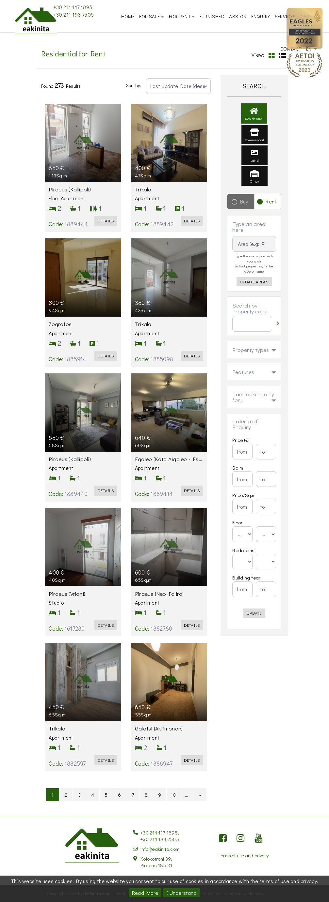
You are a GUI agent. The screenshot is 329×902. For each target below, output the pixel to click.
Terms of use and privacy (244, 855)
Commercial (254, 145)
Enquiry (260, 16)
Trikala (145, 199)
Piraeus (70, 199)
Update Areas (254, 291)
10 (173, 803)
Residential (254, 123)
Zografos (61, 333)
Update (254, 622)
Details (106, 230)
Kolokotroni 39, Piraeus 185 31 (156, 861)
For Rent (179, 16)
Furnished (212, 16)
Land (255, 166)
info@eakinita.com (159, 848)
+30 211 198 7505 (73, 14)
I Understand (181, 892)
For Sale (149, 16)
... (186, 803)
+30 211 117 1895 (72, 7)
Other (254, 186)
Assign (237, 16)
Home (128, 16)
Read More (145, 892)
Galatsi (160, 737)
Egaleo (184, 468)
